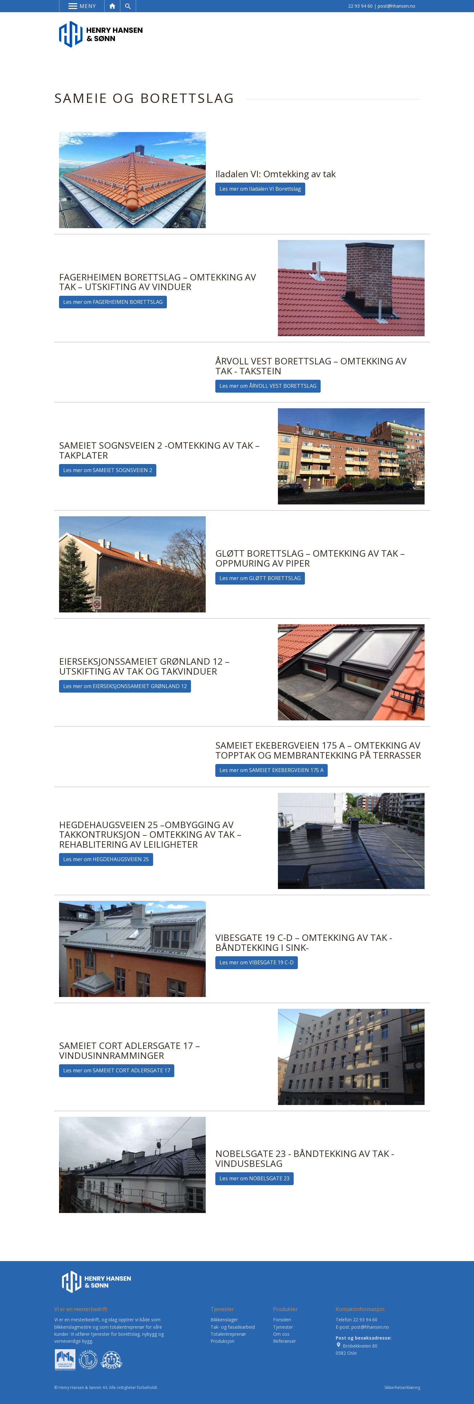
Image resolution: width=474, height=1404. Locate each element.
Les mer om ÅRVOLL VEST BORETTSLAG (268, 385)
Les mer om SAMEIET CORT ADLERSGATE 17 (116, 1070)
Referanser (284, 1341)
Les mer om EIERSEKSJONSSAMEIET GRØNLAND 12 (125, 686)
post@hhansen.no (396, 6)
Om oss (281, 1334)
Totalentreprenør (228, 1334)
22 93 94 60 (360, 6)
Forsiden (282, 1320)
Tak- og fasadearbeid (233, 1327)
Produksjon (222, 1341)
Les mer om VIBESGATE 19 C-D (257, 962)
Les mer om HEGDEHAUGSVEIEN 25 (106, 859)
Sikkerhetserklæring (402, 1387)
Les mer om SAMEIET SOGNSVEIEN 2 (107, 470)
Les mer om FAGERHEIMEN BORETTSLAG (113, 301)
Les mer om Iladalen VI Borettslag (260, 188)
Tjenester (283, 1327)
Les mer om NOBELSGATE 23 (254, 1178)
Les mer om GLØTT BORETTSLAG (260, 578)
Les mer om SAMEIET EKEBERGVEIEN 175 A (271, 770)
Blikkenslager (224, 1320)
